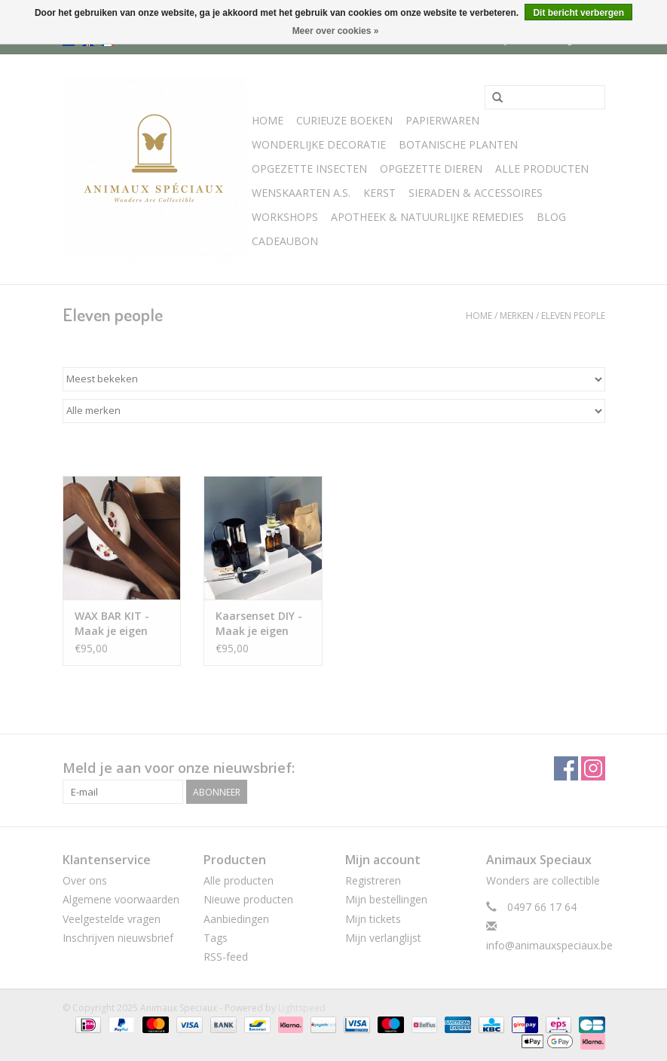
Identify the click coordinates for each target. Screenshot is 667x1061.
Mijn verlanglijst (383, 938)
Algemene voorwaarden (121, 899)
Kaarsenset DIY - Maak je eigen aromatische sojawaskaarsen (259, 624)
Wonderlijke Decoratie (319, 144)
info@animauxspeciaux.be (549, 945)
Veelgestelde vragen (112, 919)
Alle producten (238, 880)
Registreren (373, 880)
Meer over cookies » (335, 31)
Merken (517, 315)
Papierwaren (442, 120)
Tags (215, 938)
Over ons (85, 880)
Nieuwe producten (248, 899)
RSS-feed (225, 956)
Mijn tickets (373, 919)
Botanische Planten (458, 144)
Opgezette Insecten (309, 168)
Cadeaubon (285, 241)
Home (267, 120)
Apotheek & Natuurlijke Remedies (427, 217)
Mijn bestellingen (386, 899)
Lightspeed (302, 1007)
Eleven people (573, 315)
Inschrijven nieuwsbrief (118, 938)
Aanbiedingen (236, 919)
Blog (551, 217)
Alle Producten (542, 168)
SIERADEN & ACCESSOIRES (475, 193)
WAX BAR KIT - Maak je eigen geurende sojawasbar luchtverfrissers (116, 624)
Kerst (379, 193)
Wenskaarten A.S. (301, 193)
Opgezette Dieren (431, 168)
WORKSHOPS (285, 217)
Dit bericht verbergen (578, 13)
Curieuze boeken (344, 120)
